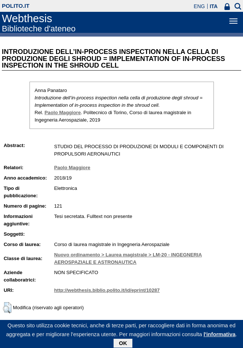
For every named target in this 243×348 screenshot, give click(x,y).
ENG (199, 6)
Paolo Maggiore (63, 112)
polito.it (15, 6)
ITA (214, 6)
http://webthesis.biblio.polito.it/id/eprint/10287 (107, 290)
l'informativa (220, 336)
